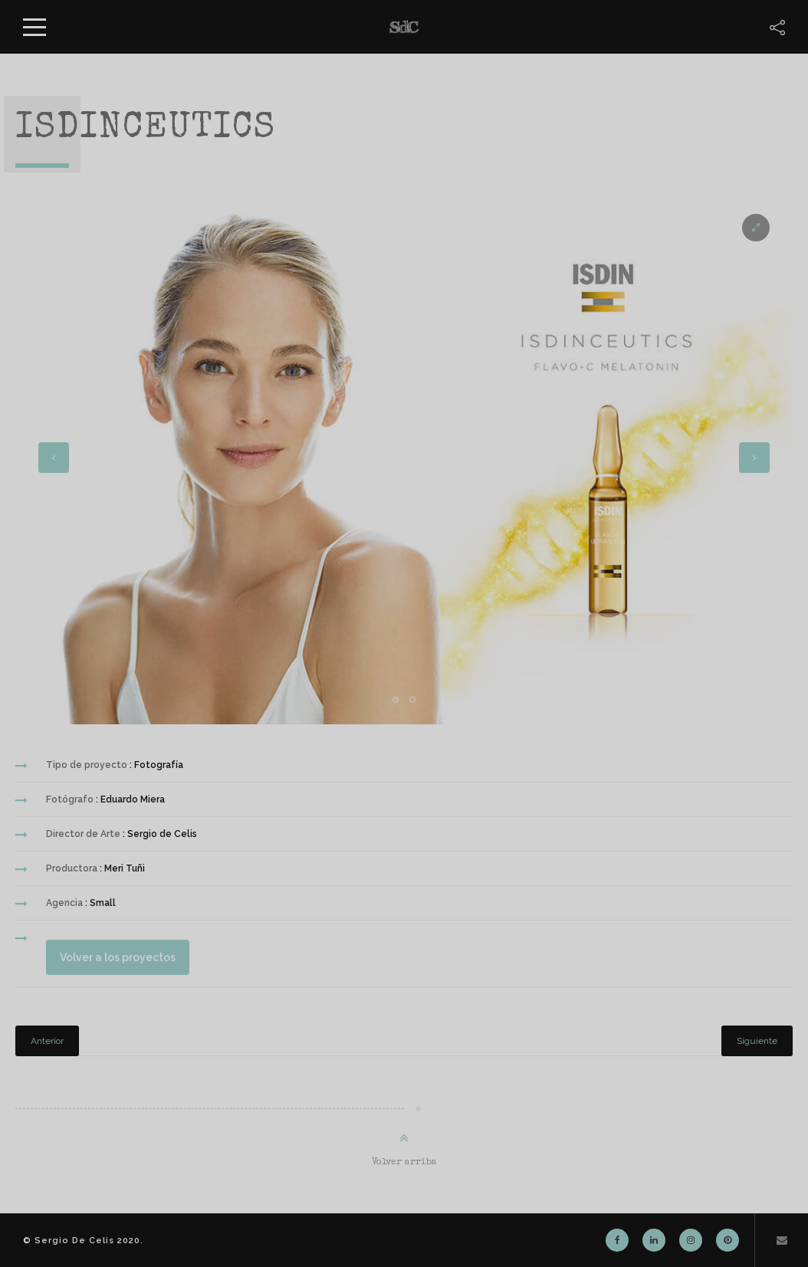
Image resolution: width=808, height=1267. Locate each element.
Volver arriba (404, 1162)
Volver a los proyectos (111, 957)
